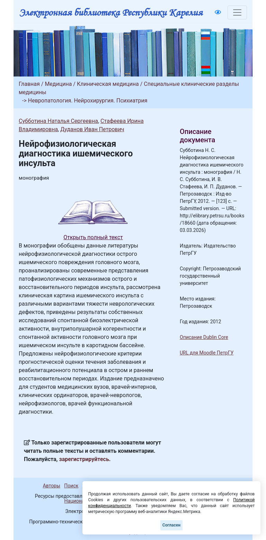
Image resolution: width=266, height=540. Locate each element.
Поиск (71, 485)
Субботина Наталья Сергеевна (58, 121)
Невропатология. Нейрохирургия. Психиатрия (88, 100)
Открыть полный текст (93, 237)
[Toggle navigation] (237, 12)
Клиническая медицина (108, 84)
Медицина (58, 84)
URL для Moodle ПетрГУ (206, 353)
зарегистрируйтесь (84, 459)
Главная (29, 84)
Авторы (51, 485)
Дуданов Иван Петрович (92, 129)
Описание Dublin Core (204, 337)
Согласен (171, 525)
